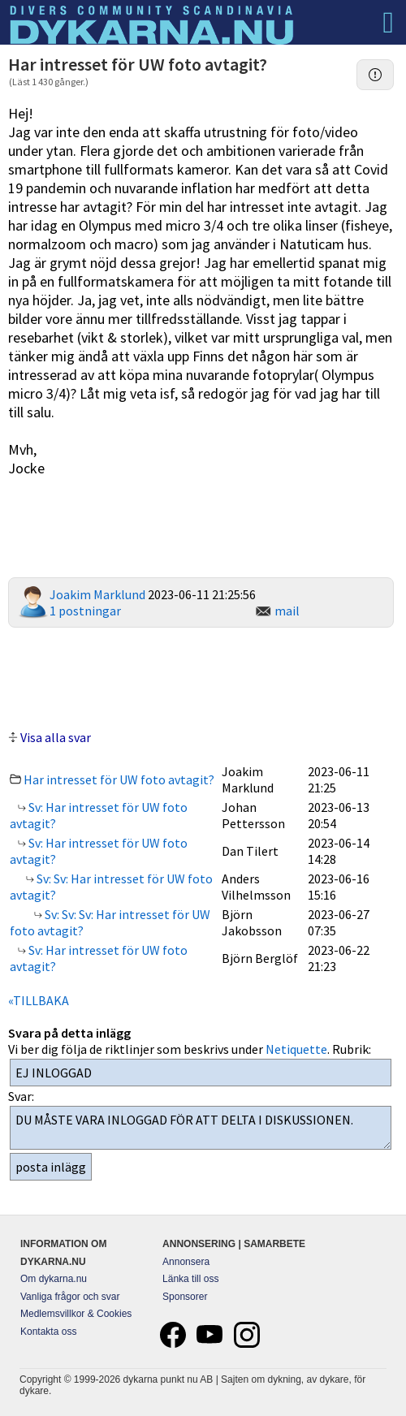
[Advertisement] (201, 676)
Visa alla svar (55, 737)
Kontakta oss (48, 1331)
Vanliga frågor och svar (70, 1296)
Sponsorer (184, 1296)
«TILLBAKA (38, 1000)
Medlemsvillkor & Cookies (76, 1313)
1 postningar (85, 610)
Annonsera (185, 1261)
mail (287, 610)
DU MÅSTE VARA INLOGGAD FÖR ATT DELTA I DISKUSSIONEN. (200, 1128)
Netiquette (296, 1049)
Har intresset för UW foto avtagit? (119, 779)
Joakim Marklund (97, 594)
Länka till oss (190, 1278)
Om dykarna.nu (53, 1278)
